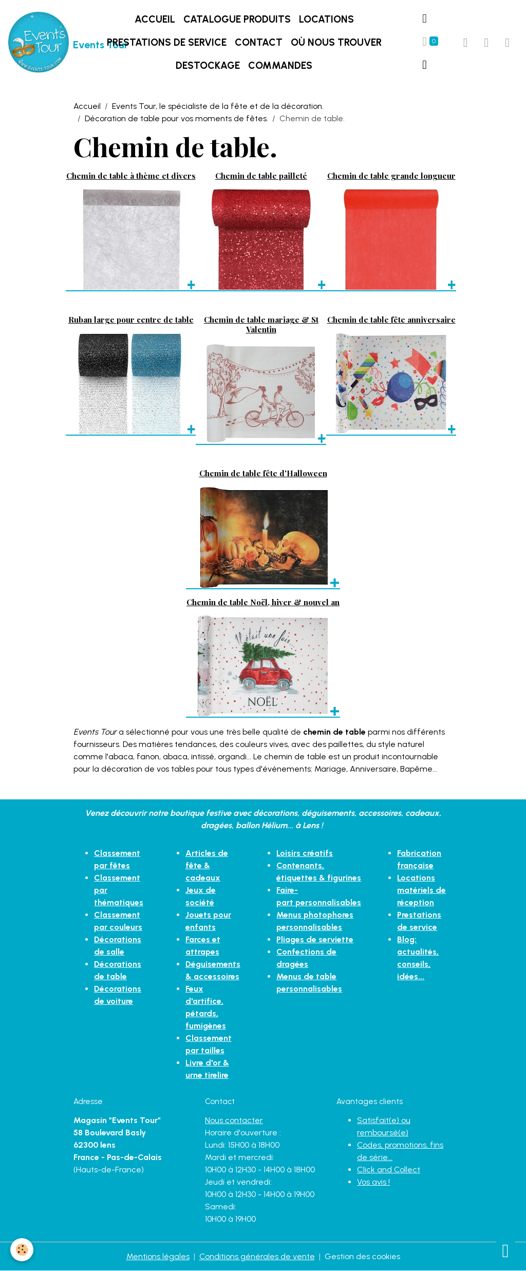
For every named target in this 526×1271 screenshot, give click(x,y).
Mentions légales (158, 1256)
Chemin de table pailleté (261, 175)
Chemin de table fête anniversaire (391, 319)
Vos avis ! (373, 1182)
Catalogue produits (237, 19)
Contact (259, 42)
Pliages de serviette (314, 939)
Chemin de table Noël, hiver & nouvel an (263, 601)
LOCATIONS (326, 19)
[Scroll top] (505, 1250)
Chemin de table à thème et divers (131, 175)
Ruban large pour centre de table (131, 319)
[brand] (41, 42)
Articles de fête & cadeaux (206, 865)
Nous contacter (234, 1120)
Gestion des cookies (362, 1256)
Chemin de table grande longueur (391, 175)
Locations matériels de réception (421, 890)
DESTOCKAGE (208, 65)
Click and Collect (388, 1169)
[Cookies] (21, 1249)
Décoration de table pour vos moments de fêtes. (176, 118)
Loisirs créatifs (304, 853)
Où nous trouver (336, 42)
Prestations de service (167, 42)
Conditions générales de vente (257, 1256)
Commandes (280, 65)
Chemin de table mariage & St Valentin (261, 324)
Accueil (155, 19)
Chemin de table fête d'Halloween (263, 473)
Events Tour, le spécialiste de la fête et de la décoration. (218, 106)
